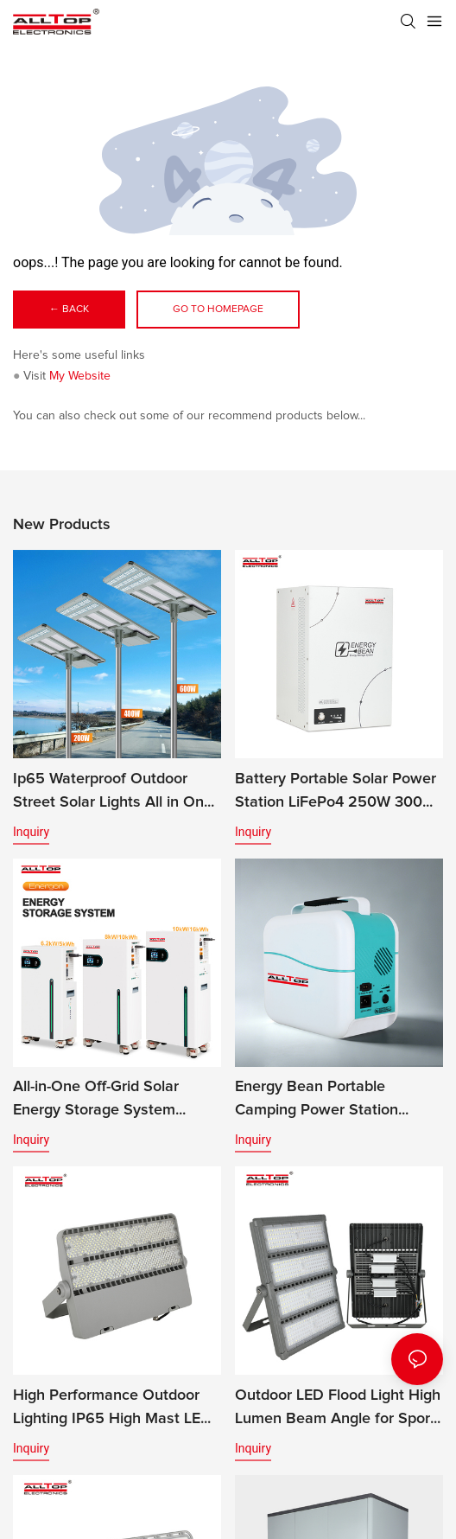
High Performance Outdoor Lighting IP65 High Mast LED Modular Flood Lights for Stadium (112, 1409)
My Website (80, 376)
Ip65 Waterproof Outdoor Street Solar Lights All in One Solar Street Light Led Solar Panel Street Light (112, 792)
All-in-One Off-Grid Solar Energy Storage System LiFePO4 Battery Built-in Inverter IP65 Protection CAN (114, 1100)
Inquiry (31, 832)
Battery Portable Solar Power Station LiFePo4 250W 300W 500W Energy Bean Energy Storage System (335, 792)
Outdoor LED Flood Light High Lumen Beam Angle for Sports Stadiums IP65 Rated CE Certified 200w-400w (339, 1409)
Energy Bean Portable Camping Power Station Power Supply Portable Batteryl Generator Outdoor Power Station (330, 1100)
